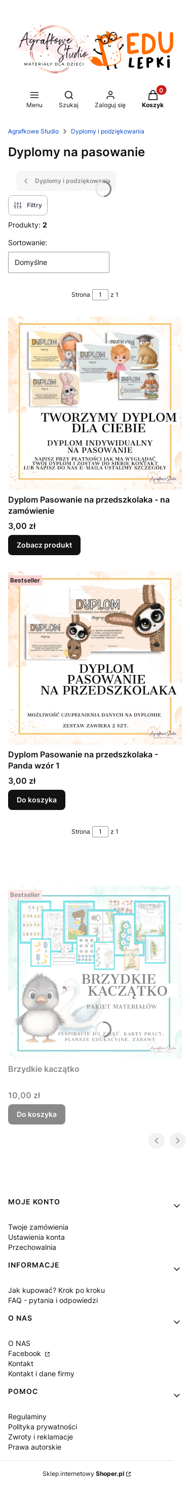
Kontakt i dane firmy (41, 1373)
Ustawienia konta (36, 1237)
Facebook (25, 1353)
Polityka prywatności (42, 1426)
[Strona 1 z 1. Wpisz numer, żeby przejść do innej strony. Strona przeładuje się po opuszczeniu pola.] (100, 294)
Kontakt (20, 1363)
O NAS (19, 1343)
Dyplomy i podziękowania (107, 131)
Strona (80, 294)
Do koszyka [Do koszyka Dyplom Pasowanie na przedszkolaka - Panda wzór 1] (37, 799)
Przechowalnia (32, 1247)
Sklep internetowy (83, 1473)
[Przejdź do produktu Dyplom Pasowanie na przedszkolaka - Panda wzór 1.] (95, 658)
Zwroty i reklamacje (40, 1436)
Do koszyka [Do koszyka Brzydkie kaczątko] (37, 1114)
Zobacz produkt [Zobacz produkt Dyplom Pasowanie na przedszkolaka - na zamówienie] (44, 544)
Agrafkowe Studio (33, 131)
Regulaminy (27, 1416)
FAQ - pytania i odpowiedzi (53, 1300)
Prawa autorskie (34, 1447)
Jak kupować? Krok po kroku (56, 1290)
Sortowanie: (27, 242)
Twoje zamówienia (38, 1227)
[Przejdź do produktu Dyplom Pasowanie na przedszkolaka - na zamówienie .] (95, 403)
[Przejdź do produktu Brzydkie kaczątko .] (95, 972)
